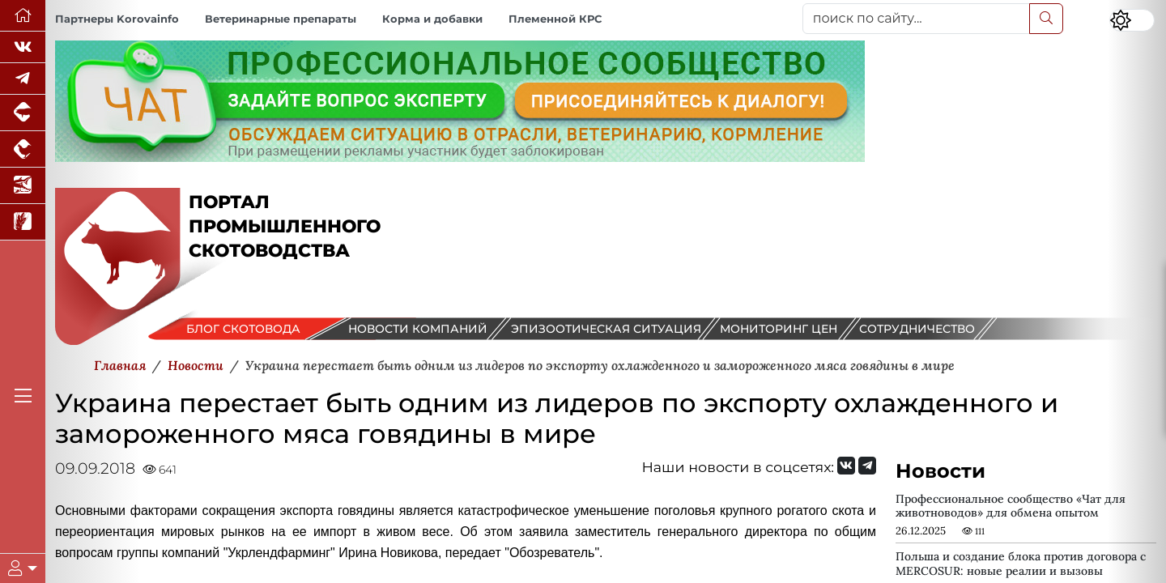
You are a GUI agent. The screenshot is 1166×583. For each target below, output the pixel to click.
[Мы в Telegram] (22, 79)
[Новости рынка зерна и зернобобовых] (22, 222)
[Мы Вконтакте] (22, 47)
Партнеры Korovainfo (117, 19)
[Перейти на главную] (22, 16)
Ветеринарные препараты (280, 19)
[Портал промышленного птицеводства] (22, 149)
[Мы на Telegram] (867, 465)
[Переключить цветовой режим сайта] (1132, 20)
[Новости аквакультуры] (22, 186)
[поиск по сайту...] (916, 18)
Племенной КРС (555, 19)
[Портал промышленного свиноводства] (22, 113)
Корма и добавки (432, 19)
